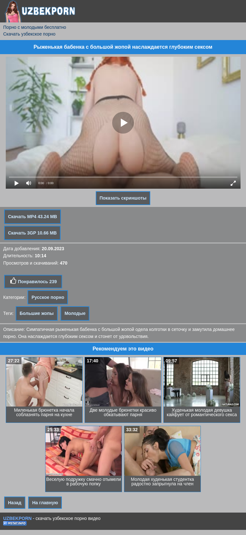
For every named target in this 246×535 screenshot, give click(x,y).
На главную (45, 502)
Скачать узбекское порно (29, 34)
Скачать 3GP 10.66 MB (32, 232)
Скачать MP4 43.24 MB (32, 216)
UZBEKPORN (17, 518)
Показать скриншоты (123, 198)
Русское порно (47, 297)
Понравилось (33, 280)
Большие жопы (36, 313)
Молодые (75, 313)
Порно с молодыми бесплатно (34, 27)
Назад (14, 502)
